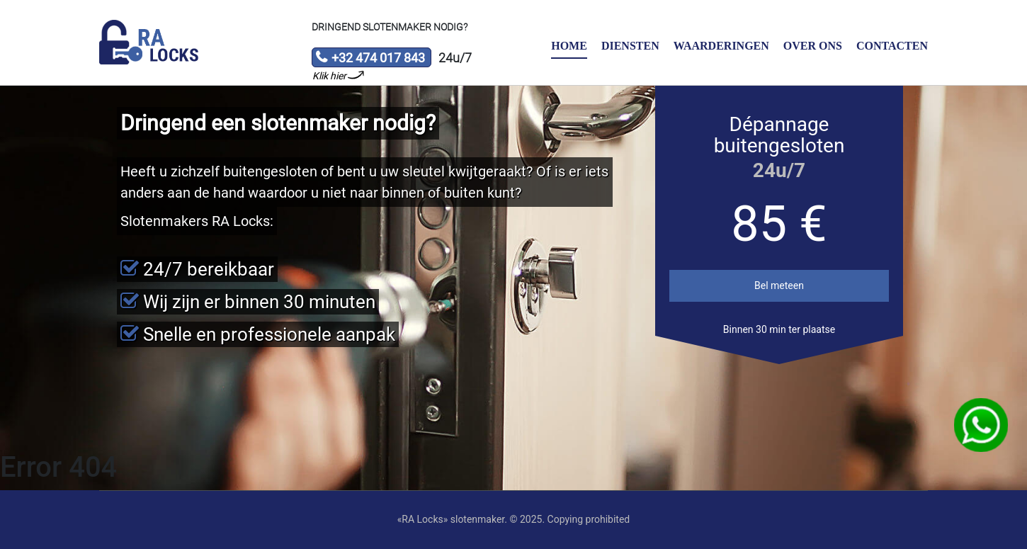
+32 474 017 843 (370, 58)
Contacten (892, 46)
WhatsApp (981, 425)
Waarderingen (721, 46)
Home (569, 46)
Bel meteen (779, 285)
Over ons (812, 46)
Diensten (630, 46)
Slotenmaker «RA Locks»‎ (148, 42)
